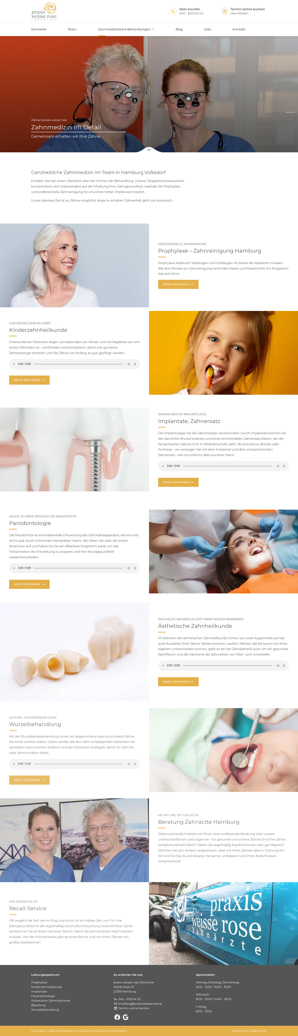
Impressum (240, 1031)
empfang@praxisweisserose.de (140, 1003)
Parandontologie (43, 996)
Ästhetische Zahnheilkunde (50, 1000)
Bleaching (38, 1005)
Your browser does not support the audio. (74, 364)
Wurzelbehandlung (45, 1009)
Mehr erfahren (176, 284)
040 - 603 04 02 (129, 999)
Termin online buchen (133, 1008)
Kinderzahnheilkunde (46, 987)
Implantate (39, 991)
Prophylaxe (39, 982)
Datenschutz (258, 1031)
